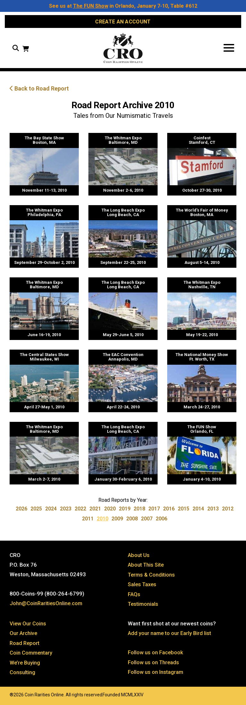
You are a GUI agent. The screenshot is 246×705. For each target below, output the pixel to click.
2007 (146, 521)
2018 (139, 511)
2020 (110, 511)
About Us (139, 557)
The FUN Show (90, 6)
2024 (51, 511)
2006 (161, 521)
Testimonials (144, 605)
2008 (132, 521)
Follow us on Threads (154, 663)
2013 (213, 511)
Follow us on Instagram (156, 672)
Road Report (25, 643)
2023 (65, 511)
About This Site (147, 566)
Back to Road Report (39, 90)
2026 (21, 511)
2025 (36, 511)
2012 (228, 511)
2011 (88, 521)
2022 (80, 511)
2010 (102, 521)
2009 (117, 521)
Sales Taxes (143, 586)
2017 (154, 511)
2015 (183, 511)
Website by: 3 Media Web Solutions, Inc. (3, 694)
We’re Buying (25, 663)
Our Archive (24, 634)
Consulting (23, 672)
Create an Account (123, 22)
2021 (95, 511)
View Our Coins (28, 624)
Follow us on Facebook (156, 653)
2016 (169, 511)
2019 (124, 511)
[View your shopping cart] (26, 50)
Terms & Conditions (152, 576)
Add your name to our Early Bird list (170, 634)
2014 (198, 511)
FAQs (134, 595)
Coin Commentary (31, 653)
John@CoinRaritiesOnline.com (47, 605)
